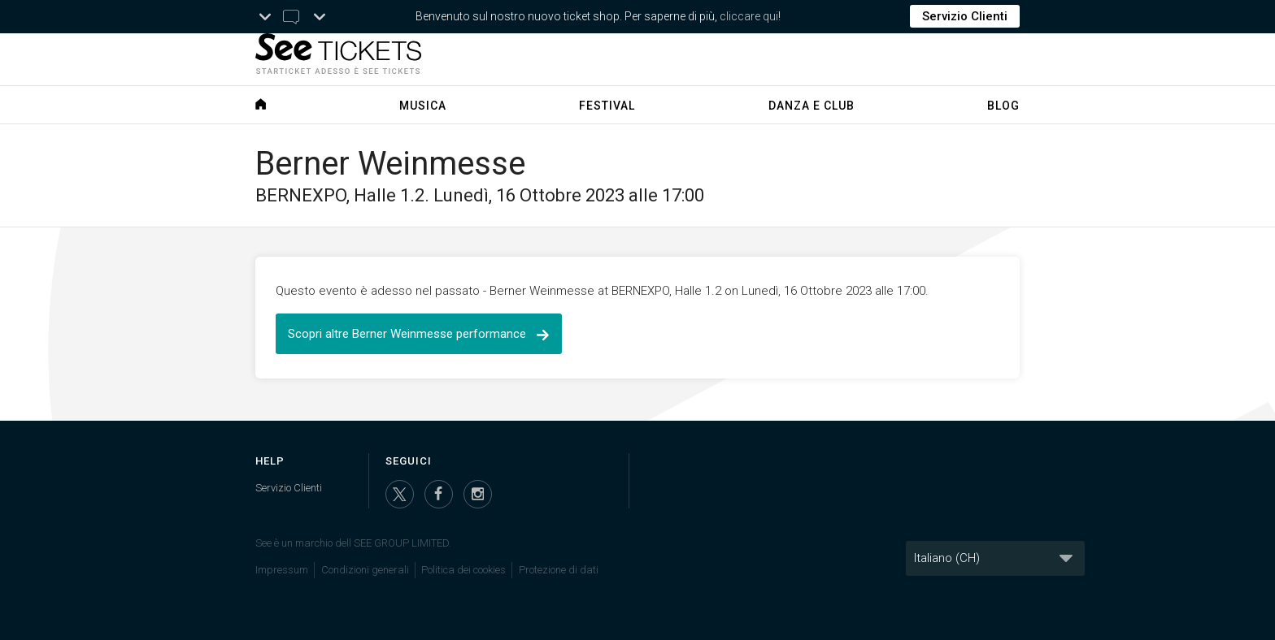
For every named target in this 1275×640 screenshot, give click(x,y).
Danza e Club (811, 105)
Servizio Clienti (964, 16)
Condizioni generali (365, 570)
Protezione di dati (558, 570)
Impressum (281, 570)
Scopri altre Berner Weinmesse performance (419, 333)
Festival (607, 105)
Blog (1003, 105)
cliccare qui (749, 16)
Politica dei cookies (463, 570)
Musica (422, 105)
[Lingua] (995, 558)
